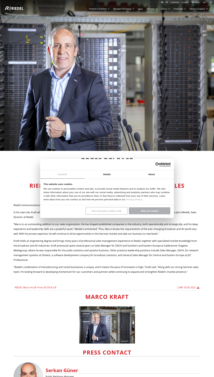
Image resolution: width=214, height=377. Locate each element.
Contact (185, 2)
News (139, 9)
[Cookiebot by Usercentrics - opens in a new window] (158, 164)
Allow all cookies (150, 210)
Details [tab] (107, 174)
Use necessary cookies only (106, 210)
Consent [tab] (62, 174)
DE (211, 2)
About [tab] (151, 174)
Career (165, 9)
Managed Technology (123, 9)
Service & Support (198, 9)
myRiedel (175, 2)
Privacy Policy (133, 199)
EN (204, 2)
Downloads (179, 9)
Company (151, 9)
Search (196, 2)
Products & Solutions (99, 9)
